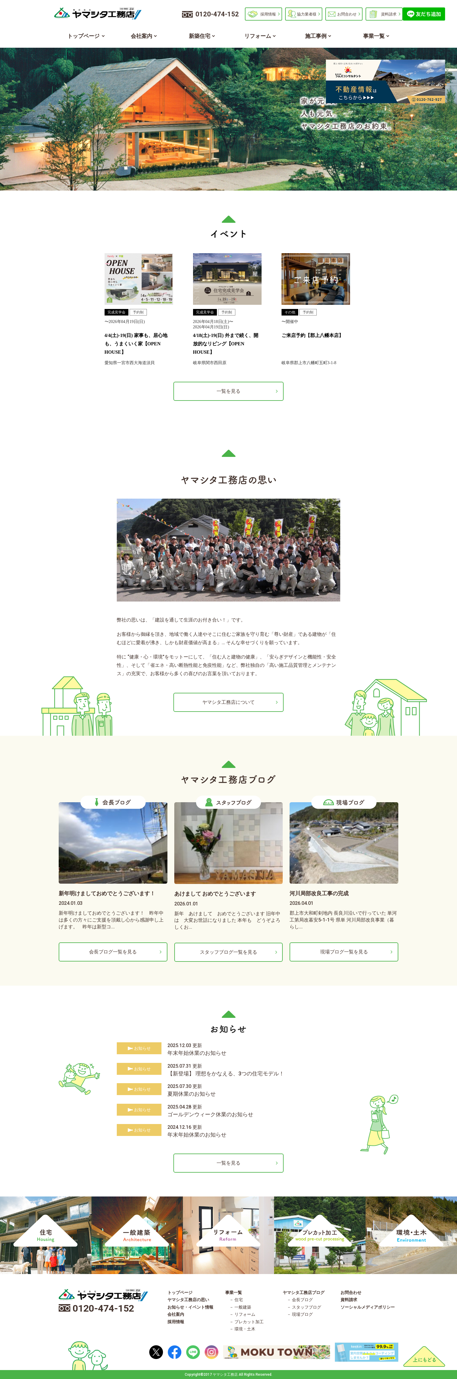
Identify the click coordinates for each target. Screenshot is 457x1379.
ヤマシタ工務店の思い (188, 1299)
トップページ (83, 36)
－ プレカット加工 (246, 1321)
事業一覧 (374, 36)
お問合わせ (347, 14)
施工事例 (316, 36)
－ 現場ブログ (300, 1314)
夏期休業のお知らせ (191, 1094)
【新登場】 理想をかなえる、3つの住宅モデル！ (225, 1073)
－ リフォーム (242, 1314)
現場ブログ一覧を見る (344, 952)
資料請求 (389, 14)
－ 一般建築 (240, 1307)
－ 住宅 (236, 1299)
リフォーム (257, 36)
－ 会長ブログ (300, 1299)
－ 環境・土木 (242, 1329)
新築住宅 (199, 36)
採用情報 (268, 14)
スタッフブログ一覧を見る (228, 952)
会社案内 (141, 36)
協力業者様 (306, 14)
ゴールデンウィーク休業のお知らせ (210, 1114)
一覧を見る (228, 391)
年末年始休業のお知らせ (196, 1053)
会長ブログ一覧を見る (113, 952)
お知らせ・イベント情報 (190, 1307)
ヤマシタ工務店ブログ (303, 1292)
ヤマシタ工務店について (228, 702)
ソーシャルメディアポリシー (368, 1307)
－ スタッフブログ (304, 1307)
